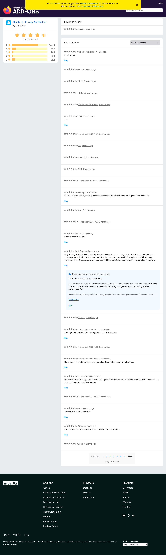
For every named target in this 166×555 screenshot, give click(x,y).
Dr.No (80, 444)
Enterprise (88, 497)
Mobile (86, 492)
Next (130, 456)
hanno (81, 29)
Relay (126, 497)
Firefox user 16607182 (88, 134)
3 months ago (100, 52)
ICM (79, 233)
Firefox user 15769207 (88, 104)
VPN (125, 492)
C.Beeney (82, 251)
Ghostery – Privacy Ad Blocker (29, 22)
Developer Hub (51, 502)
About (46, 487)
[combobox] (144, 10)
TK (79, 146)
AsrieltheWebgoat (86, 52)
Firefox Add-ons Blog (54, 492)
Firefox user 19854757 (88, 222)
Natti (80, 169)
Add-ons (48, 483)
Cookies (16, 535)
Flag (66, 60)
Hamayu (81, 317)
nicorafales (83, 376)
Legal (26, 535)
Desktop (87, 487)
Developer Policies (53, 507)
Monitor (127, 502)
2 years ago (90, 29)
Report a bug (50, 521)
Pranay (81, 192)
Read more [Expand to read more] (74, 299)
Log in (160, 3)
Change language (130, 541)
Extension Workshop (54, 497)
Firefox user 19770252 (88, 397)
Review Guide (50, 526)
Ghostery (21, 25)
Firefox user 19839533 (88, 347)
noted (27, 541)
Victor (80, 81)
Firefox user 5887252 (87, 181)
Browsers (128, 487)
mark (80, 116)
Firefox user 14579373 (88, 359)
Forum (46, 516)
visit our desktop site (93, 6)
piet (80, 408)
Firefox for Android (89, 3)
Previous (95, 456)
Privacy (6, 535)
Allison (81, 69)
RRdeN (81, 93)
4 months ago (88, 408)
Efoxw (80, 426)
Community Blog (52, 511)
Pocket (127, 507)
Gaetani (81, 157)
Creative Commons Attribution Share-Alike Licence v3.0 (91, 541)
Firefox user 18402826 (88, 329)
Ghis (80, 210)
